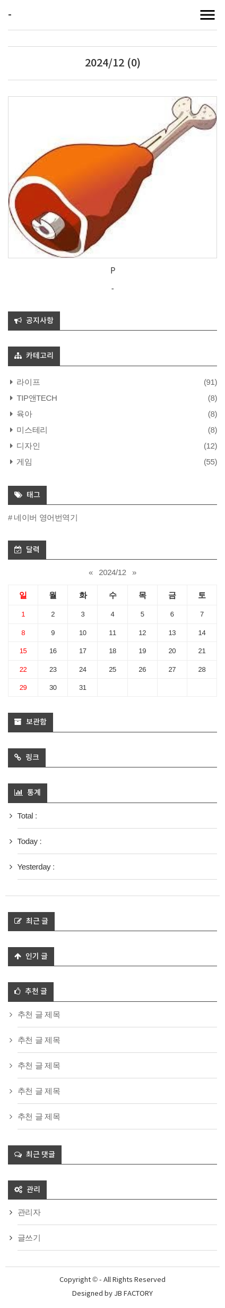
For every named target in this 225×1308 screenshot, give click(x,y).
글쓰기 (29, 1237)
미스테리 (31, 429)
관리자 (29, 1212)
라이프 (27, 381)
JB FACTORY (133, 1294)
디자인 (27, 445)
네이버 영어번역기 (46, 517)
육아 (23, 413)
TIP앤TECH (36, 397)
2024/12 (112, 572)
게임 (23, 461)
